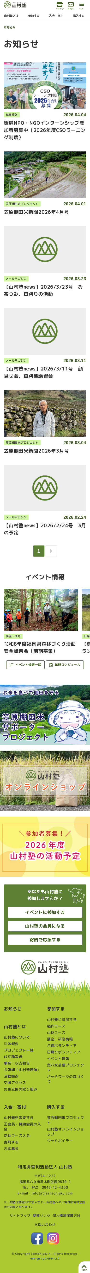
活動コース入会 (17, 1135)
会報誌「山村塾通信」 (22, 1069)
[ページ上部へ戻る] (84, 1267)
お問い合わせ (45, 1224)
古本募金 (11, 1148)
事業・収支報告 (17, 1063)
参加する (34, 16)
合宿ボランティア (62, 1045)
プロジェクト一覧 (19, 1050)
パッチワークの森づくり (65, 1079)
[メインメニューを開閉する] (81, 6)
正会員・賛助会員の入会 (22, 1127)
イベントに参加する (45, 912)
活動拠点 (11, 1076)
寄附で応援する (45, 940)
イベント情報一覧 (25, 664)
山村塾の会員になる (45, 926)
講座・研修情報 (60, 1039)
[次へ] (51, 551)
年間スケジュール (64, 664)
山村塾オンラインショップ (65, 1132)
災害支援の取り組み (20, 1089)
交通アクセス (15, 1082)
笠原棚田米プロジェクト (65, 1120)
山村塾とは (11, 16)
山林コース (56, 1032)
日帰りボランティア (63, 1052)
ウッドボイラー (60, 1140)
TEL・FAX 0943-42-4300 (45, 1187)
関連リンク (41, 1215)
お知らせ (10, 27)
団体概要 (11, 1043)
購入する (78, 16)
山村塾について (17, 1037)
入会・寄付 (56, 16)
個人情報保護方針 (66, 1215)
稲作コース (56, 1026)
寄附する (11, 1142)
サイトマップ (20, 1215)
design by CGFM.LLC (45, 1258)
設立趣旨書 (13, 1056)
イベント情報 (58, 1058)
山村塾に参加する (62, 1019)
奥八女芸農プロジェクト (65, 1068)
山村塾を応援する (19, 1117)
